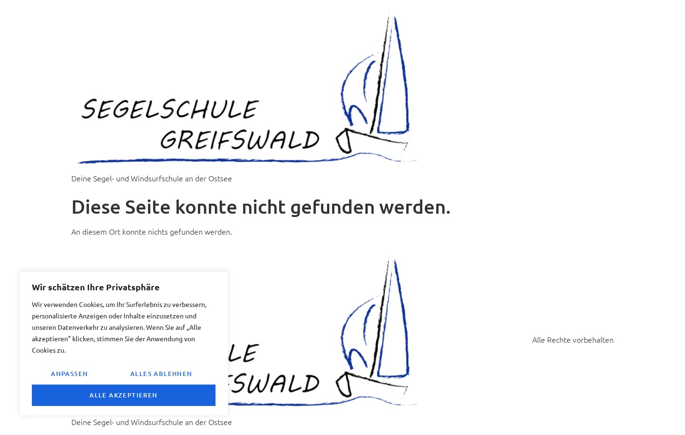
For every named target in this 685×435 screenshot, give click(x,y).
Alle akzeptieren (123, 395)
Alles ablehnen (161, 373)
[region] (123, 343)
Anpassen (69, 373)
